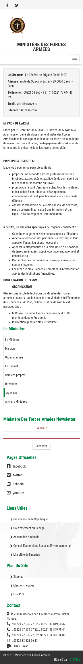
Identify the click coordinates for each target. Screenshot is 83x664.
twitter (14, 477)
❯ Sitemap (16, 576)
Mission (10, 348)
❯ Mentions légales (22, 585)
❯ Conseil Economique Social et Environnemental (40, 545)
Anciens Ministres (16, 401)
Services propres (15, 375)
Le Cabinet (11, 366)
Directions (11, 384)
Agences (11, 392)
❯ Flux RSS (17, 594)
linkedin (15, 486)
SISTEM (75, 659)
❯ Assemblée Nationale (24, 537)
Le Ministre (12, 339)
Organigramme (14, 357)
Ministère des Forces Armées (41, 47)
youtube (15, 494)
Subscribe (41, 446)
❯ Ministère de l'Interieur (25, 554)
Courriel (42, 428)
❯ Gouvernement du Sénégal (27, 528)
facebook (16, 468)
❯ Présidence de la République (29, 519)
